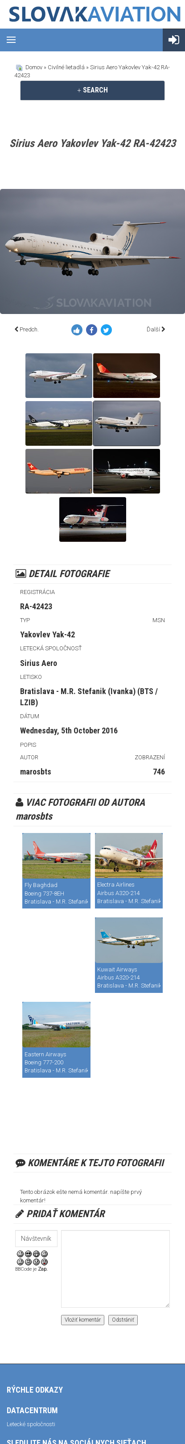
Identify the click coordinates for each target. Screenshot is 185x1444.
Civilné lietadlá (66, 67)
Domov (33, 67)
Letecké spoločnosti (31, 1424)
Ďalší (153, 329)
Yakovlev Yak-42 (47, 634)
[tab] (92, 90)
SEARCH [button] (92, 90)
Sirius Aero (38, 663)
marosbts (35, 771)
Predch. (29, 329)
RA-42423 (36, 606)
